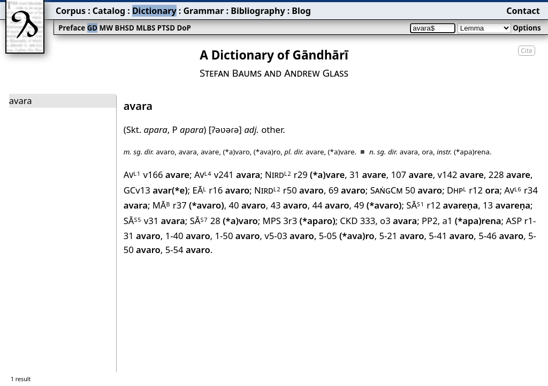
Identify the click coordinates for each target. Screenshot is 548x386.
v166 (166, 174)
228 (509, 174)
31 (367, 174)
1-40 (187, 235)
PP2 (430, 220)
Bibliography (258, 11)
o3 (398, 220)
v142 (460, 174)
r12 (484, 190)
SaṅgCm (386, 190)
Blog (301, 11)
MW (106, 28)
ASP (514, 220)
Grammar (203, 11)
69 (347, 190)
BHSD (124, 28)
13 (506, 205)
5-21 (401, 235)
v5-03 (289, 235)
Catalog (109, 11)
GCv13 (156, 190)
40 (247, 205)
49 (377, 205)
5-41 (451, 235)
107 (411, 174)
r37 (198, 205)
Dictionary (154, 11)
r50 (303, 190)
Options (527, 28)
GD (92, 28)
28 (234, 220)
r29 (319, 174)
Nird (278, 174)
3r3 (309, 220)
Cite (526, 50)
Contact (522, 11)
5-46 (500, 235)
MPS (272, 220)
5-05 (347, 235)
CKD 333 (357, 220)
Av (132, 174)
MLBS (145, 28)
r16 (229, 190)
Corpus (71, 11)
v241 (237, 174)
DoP (184, 28)
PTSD (166, 28)
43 (288, 205)
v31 (164, 220)
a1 (472, 220)
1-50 (237, 235)
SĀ (415, 205)
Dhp (457, 190)
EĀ (199, 190)
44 (330, 205)
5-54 (187, 249)
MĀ (162, 205)
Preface (71, 28)
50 (423, 190)
